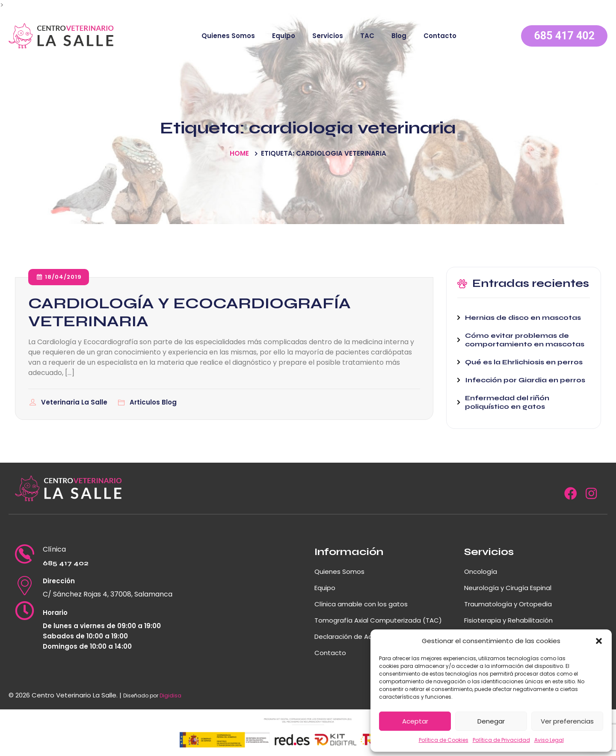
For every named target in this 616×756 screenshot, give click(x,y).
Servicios (327, 35)
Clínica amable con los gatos (361, 603)
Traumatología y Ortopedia (508, 603)
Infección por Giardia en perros (525, 380)
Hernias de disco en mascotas (523, 317)
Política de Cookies (443, 740)
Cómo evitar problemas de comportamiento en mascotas (524, 339)
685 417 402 (564, 36)
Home (239, 153)
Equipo (283, 35)
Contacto (440, 35)
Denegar (491, 721)
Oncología (480, 571)
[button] (599, 641)
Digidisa (170, 695)
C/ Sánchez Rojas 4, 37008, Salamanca (107, 594)
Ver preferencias (567, 721)
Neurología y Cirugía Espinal (507, 587)
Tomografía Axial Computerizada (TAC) (378, 620)
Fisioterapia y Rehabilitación (508, 620)
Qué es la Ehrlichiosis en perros (524, 362)
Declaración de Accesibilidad (360, 636)
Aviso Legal (549, 740)
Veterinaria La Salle (75, 402)
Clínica (54, 549)
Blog (398, 35)
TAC (367, 35)
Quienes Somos (228, 35)
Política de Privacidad (501, 740)
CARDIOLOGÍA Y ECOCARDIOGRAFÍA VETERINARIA (189, 312)
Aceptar (415, 721)
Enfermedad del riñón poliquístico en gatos (507, 402)
